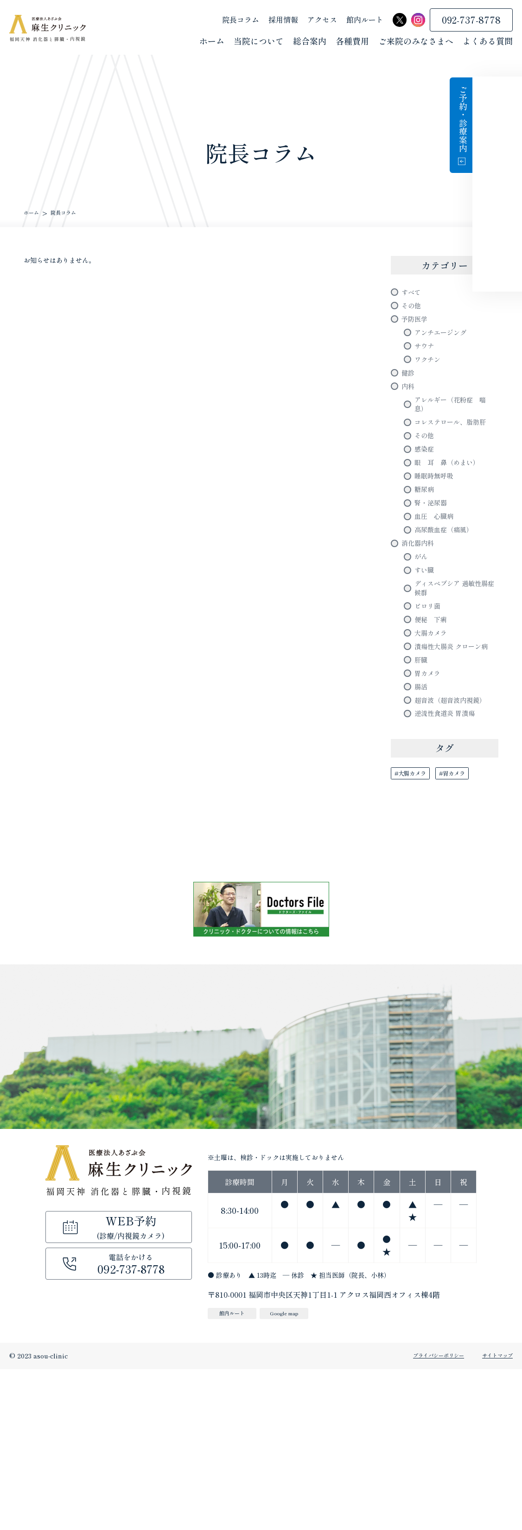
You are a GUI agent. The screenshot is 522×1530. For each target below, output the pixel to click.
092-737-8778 (471, 20)
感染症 (426, 507)
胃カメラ (431, 806)
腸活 (422, 823)
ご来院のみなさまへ (415, 42)
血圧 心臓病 (439, 593)
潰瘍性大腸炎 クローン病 (453, 766)
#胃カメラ (469, 933)
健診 (409, 397)
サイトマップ (493, 1516)
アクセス (322, 20)
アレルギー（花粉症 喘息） (456, 438)
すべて (414, 294)
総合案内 (309, 42)
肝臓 (422, 789)
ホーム (211, 42)
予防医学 (418, 328)
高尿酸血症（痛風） (452, 611)
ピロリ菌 (431, 708)
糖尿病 (426, 559)
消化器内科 (422, 628)
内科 (409, 414)
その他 (414, 311)
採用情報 (283, 20)
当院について (259, 42)
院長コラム (240, 20)
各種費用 (352, 42)
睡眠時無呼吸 (439, 542)
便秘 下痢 (435, 726)
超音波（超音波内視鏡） (452, 846)
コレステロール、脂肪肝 (456, 466)
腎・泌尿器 (435, 576)
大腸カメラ (435, 743)
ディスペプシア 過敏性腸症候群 (453, 685)
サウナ (426, 363)
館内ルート (364, 20)
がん (422, 645)
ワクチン (431, 380)
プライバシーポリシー (418, 1516)
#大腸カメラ (416, 933)
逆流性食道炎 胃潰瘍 (453, 870)
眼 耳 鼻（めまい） (456, 524)
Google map (305, 1473)
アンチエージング (447, 346)
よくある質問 (488, 42)
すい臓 (426, 662)
